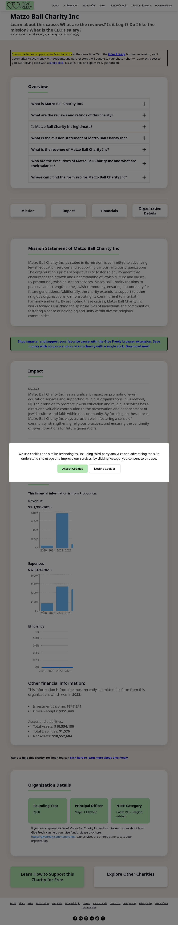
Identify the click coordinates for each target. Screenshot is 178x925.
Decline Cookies (104, 469)
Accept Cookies (72, 469)
